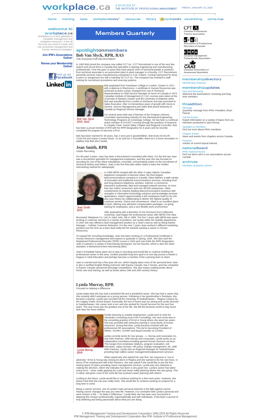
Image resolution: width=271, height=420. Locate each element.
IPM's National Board (193, 151)
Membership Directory (194, 83)
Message (187, 107)
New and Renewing (192, 91)
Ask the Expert (190, 117)
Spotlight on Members (194, 127)
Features (187, 140)
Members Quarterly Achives (197, 165)
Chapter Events (190, 133)
